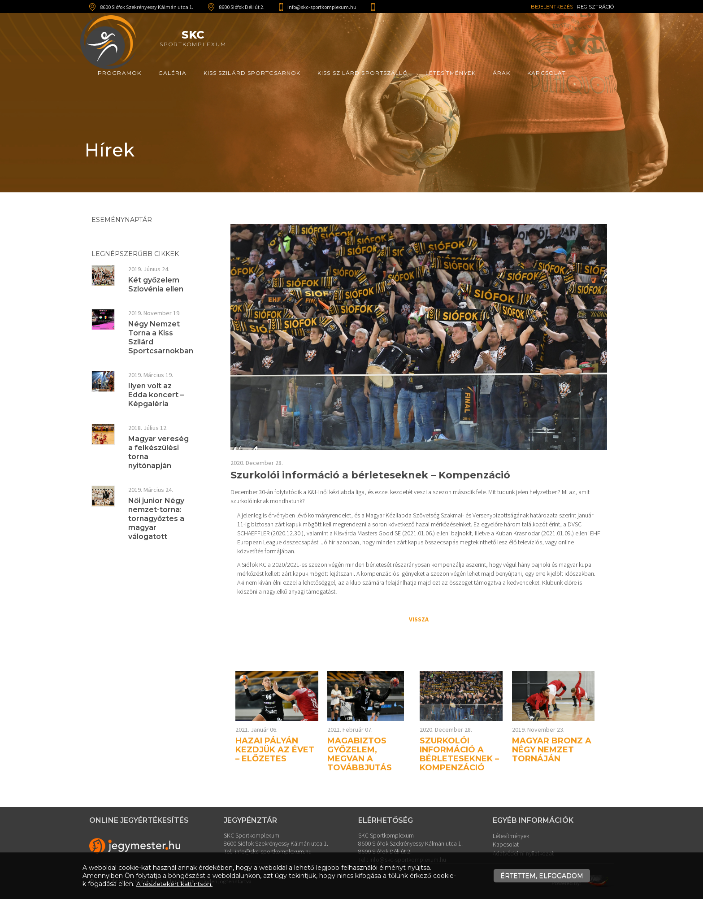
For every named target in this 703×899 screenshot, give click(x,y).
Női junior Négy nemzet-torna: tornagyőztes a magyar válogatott (156, 518)
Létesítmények (450, 72)
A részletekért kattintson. (175, 884)
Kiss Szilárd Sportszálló (362, 72)
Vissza (419, 619)
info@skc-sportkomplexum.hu (321, 7)
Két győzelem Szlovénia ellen (155, 284)
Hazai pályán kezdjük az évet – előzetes (274, 750)
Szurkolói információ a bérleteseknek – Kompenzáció (459, 754)
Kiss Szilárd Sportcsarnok (252, 72)
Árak (501, 72)
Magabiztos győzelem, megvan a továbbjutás (359, 754)
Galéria (172, 72)
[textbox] (418, 553)
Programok (119, 72)
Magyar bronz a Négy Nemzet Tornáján (551, 750)
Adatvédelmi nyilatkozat (523, 851)
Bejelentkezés (552, 7)
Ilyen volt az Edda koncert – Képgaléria (156, 395)
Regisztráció (595, 7)
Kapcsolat (546, 72)
